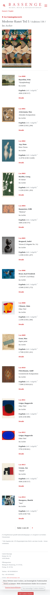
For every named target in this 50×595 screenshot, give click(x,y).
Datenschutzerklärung (8, 584)
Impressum (5, 582)
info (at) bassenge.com (13, 577)
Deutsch (4, 11)
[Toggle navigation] (46, 5)
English (11, 11)
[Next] (32, 528)
